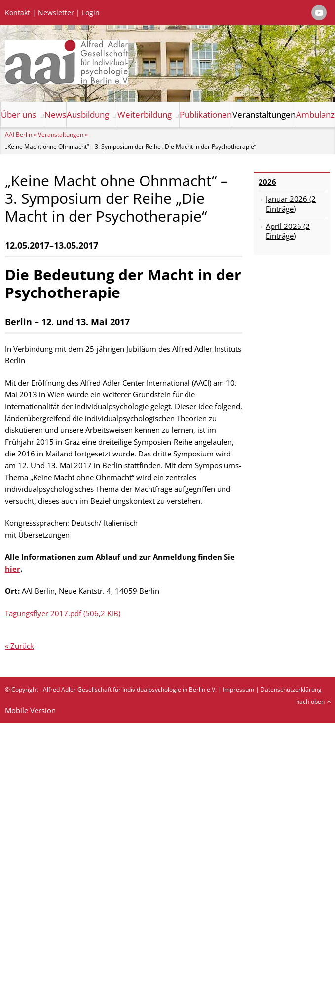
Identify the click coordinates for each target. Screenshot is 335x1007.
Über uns (18, 114)
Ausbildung (88, 114)
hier (12, 569)
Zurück (22, 645)
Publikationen (206, 114)
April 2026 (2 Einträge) (288, 231)
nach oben (310, 701)
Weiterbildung (144, 114)
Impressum (238, 689)
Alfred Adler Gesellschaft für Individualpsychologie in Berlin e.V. (130, 689)
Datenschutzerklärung (291, 689)
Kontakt (17, 12)
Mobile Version (30, 710)
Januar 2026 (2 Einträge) (291, 204)
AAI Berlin (18, 134)
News (55, 114)
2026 (267, 182)
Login (91, 12)
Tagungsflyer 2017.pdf (62, 613)
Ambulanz (315, 114)
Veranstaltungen (264, 114)
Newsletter (56, 12)
